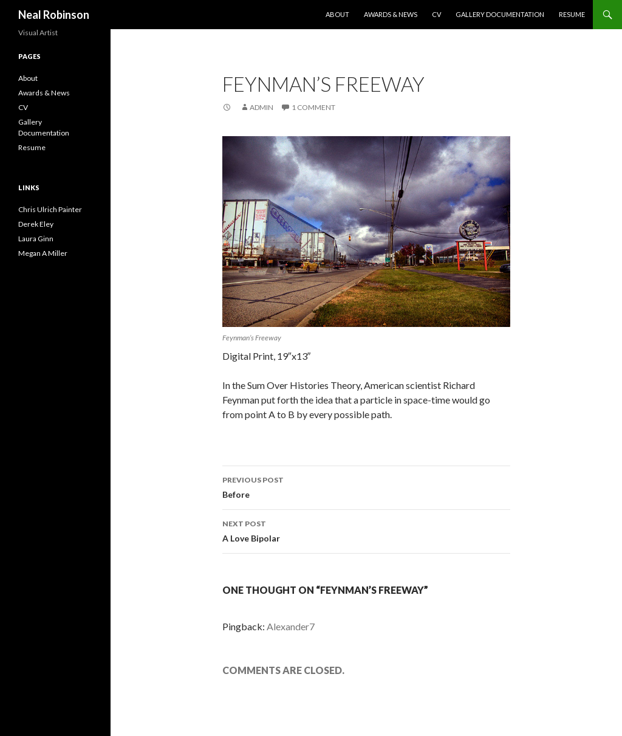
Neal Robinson (53, 14)
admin (261, 107)
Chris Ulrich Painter (50, 209)
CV (436, 14)
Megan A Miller (42, 253)
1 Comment (313, 107)
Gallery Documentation (500, 14)
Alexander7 (291, 626)
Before (366, 486)
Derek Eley (35, 224)
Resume (572, 14)
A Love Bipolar (366, 530)
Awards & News (390, 14)
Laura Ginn (35, 238)
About (337, 14)
